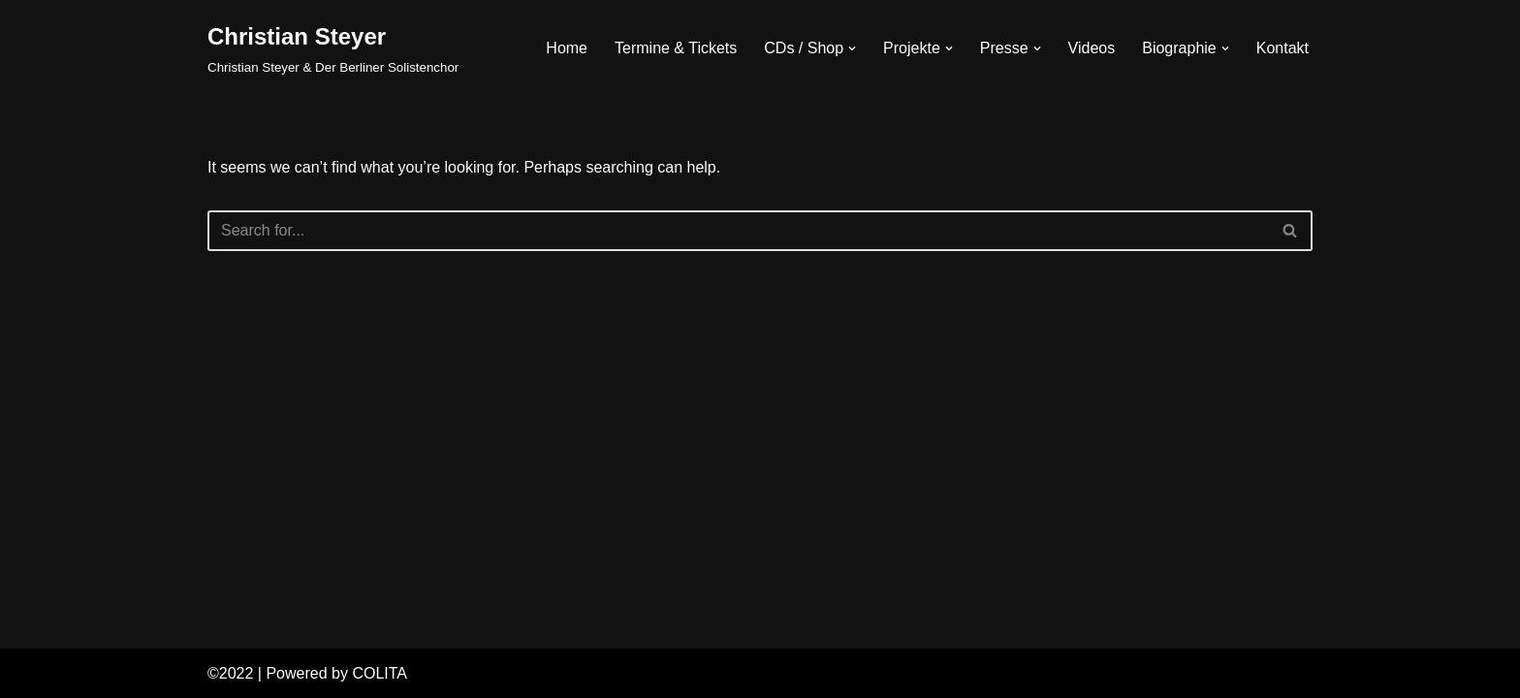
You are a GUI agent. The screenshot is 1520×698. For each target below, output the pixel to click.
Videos (1092, 48)
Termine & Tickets (676, 48)
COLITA (379, 673)
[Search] (738, 230)
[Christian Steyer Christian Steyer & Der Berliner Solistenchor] (333, 48)
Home (566, 48)
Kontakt (1282, 48)
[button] (852, 48)
